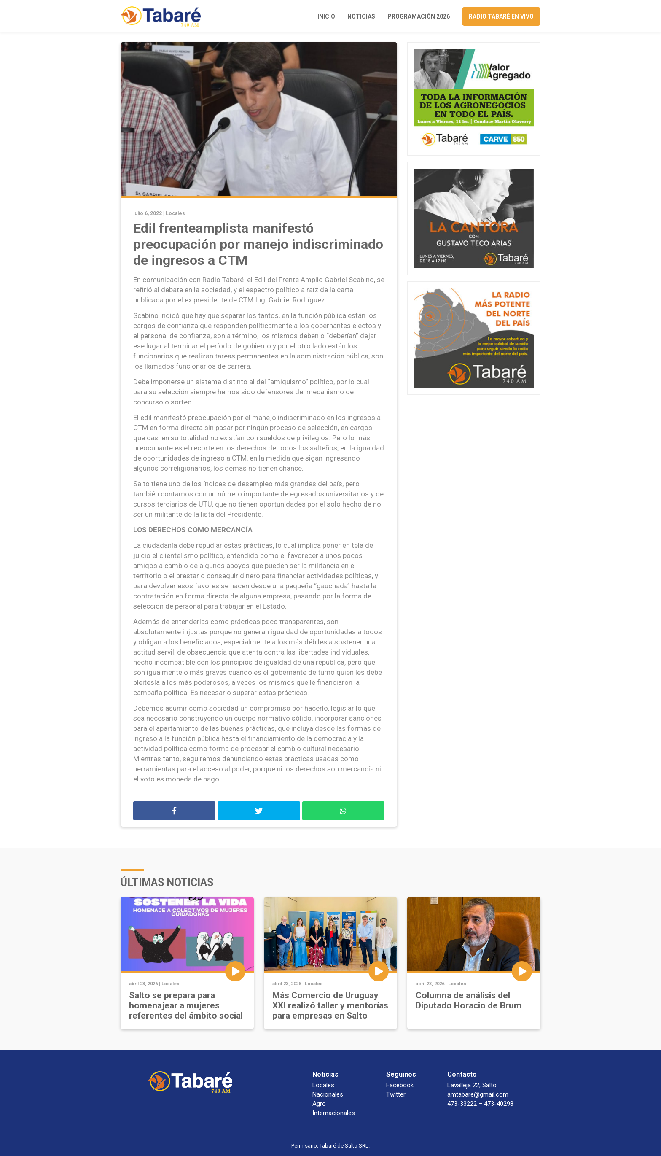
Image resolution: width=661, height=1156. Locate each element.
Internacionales (333, 1113)
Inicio (326, 16)
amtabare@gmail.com (477, 1094)
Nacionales (327, 1094)
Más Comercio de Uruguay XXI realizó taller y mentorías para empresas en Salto (330, 1005)
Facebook (400, 1085)
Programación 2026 (418, 16)
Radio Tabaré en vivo (501, 16)
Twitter (396, 1094)
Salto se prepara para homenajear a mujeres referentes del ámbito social (186, 1005)
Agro (319, 1103)
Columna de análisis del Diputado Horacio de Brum (468, 1000)
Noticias (361, 16)
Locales (175, 213)
